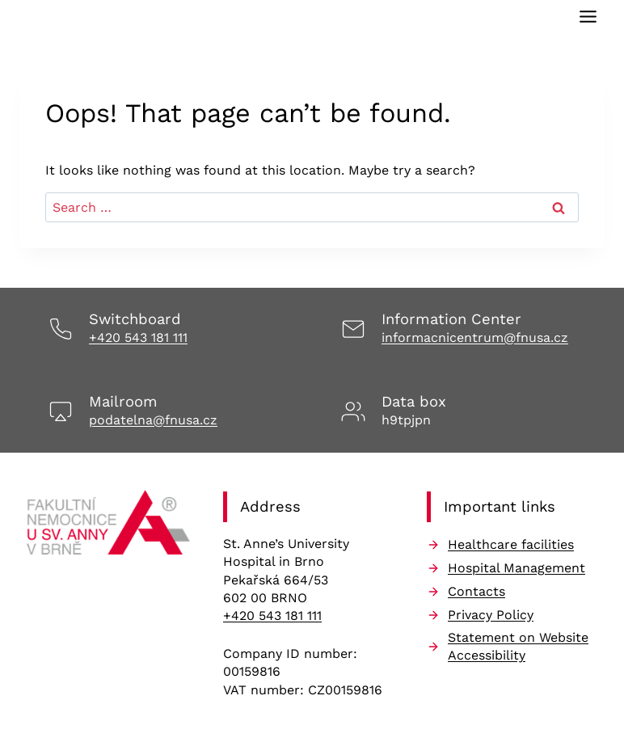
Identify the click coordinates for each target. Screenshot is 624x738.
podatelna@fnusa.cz (153, 420)
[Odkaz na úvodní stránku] (108, 527)
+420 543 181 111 (138, 337)
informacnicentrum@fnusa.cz (475, 337)
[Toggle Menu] (588, 16)
